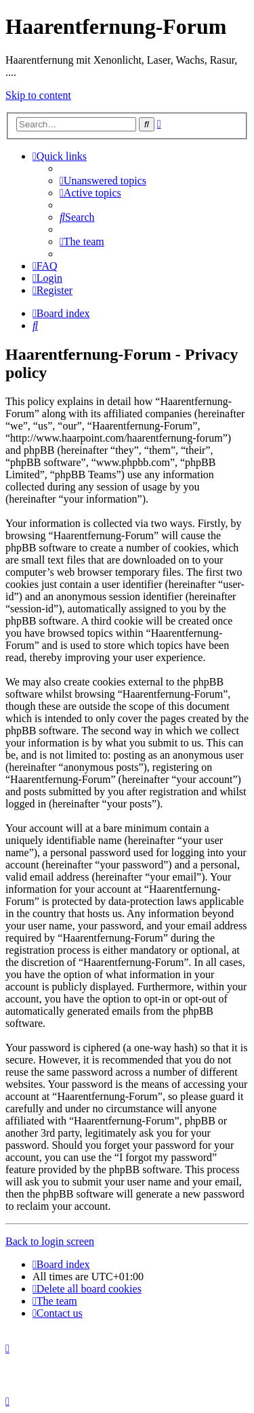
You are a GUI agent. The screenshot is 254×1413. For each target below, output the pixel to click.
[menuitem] (103, 180)
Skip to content (38, 95)
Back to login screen (49, 1241)
